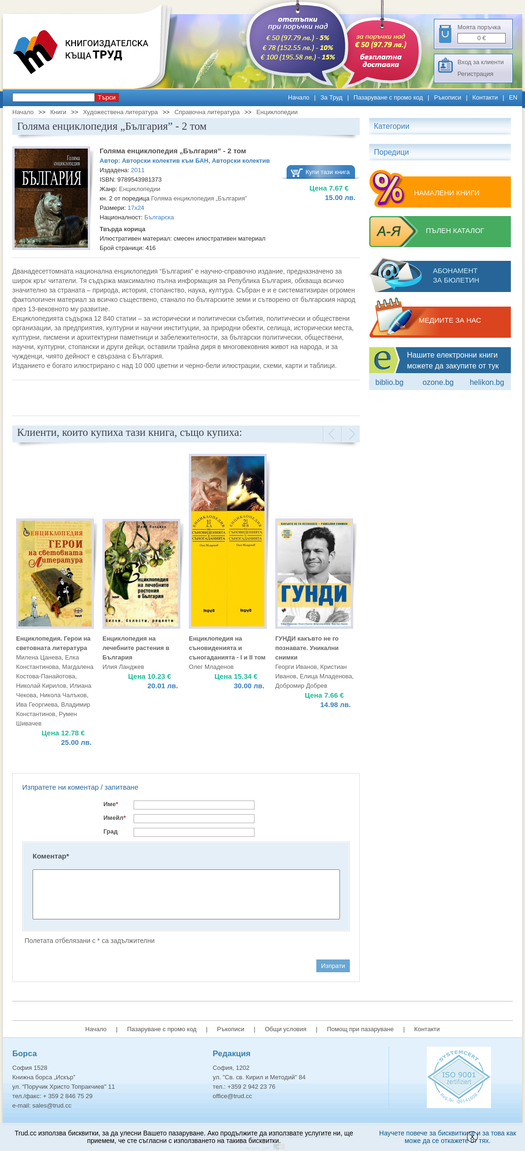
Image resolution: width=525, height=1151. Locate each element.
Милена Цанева (38, 657)
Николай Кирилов (41, 685)
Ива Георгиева (37, 704)
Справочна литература (206, 112)
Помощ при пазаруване (360, 1029)
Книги (58, 112)
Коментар (51, 856)
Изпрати (333, 965)
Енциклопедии (276, 112)
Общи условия (285, 1029)
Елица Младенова (326, 676)
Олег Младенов (211, 666)
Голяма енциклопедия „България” (199, 198)
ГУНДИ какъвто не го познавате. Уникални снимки (307, 648)
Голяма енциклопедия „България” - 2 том (173, 151)
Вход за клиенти (480, 62)
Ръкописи (447, 97)
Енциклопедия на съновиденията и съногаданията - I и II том (227, 648)
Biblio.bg (389, 382)
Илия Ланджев (123, 666)
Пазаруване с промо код (388, 97)
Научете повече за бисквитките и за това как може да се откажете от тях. (447, 1136)
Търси (107, 97)
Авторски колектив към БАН (165, 160)
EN (513, 97)
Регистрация (475, 73)
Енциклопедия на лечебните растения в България (135, 648)
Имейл (114, 817)
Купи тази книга (327, 171)
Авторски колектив (241, 160)
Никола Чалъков (63, 695)
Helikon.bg (487, 382)
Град (110, 831)
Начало (298, 97)
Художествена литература (120, 112)
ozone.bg (438, 382)
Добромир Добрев (301, 685)
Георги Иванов (296, 666)
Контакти (485, 97)
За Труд (332, 97)
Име (110, 804)
